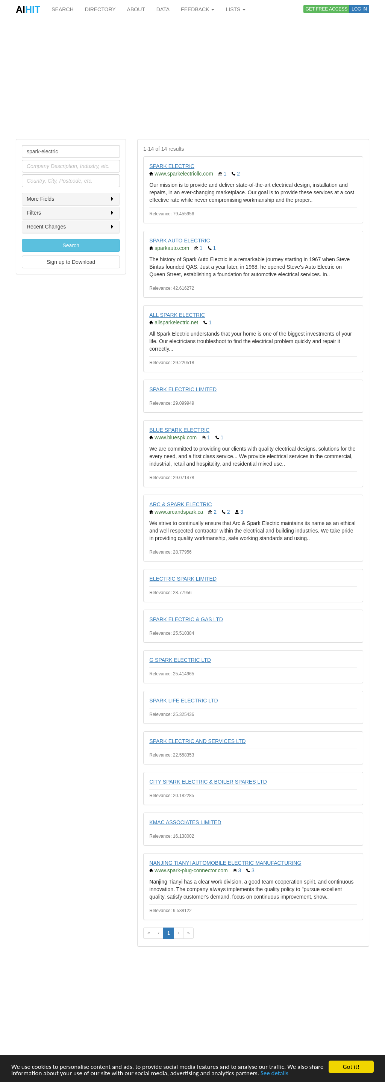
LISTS (236, 9)
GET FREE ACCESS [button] (327, 9)
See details (274, 1073)
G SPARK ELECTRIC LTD (180, 660)
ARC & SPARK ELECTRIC (180, 504)
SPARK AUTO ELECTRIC (179, 241)
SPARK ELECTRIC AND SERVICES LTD (197, 741)
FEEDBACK (197, 9)
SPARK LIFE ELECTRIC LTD (183, 701)
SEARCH (62, 9)
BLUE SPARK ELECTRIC (179, 430)
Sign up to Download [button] (71, 262)
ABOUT (136, 9)
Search (70, 245)
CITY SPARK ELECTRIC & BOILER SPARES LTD (208, 782)
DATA (163, 9)
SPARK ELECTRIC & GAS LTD (186, 619)
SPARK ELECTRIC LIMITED (183, 389)
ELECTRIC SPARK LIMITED (183, 579)
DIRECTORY (100, 9)
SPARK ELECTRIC (171, 166)
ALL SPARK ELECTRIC (177, 315)
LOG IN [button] (359, 9)
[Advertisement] (192, 79)
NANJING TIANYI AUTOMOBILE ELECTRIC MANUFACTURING (225, 863)
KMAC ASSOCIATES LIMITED (185, 822)
